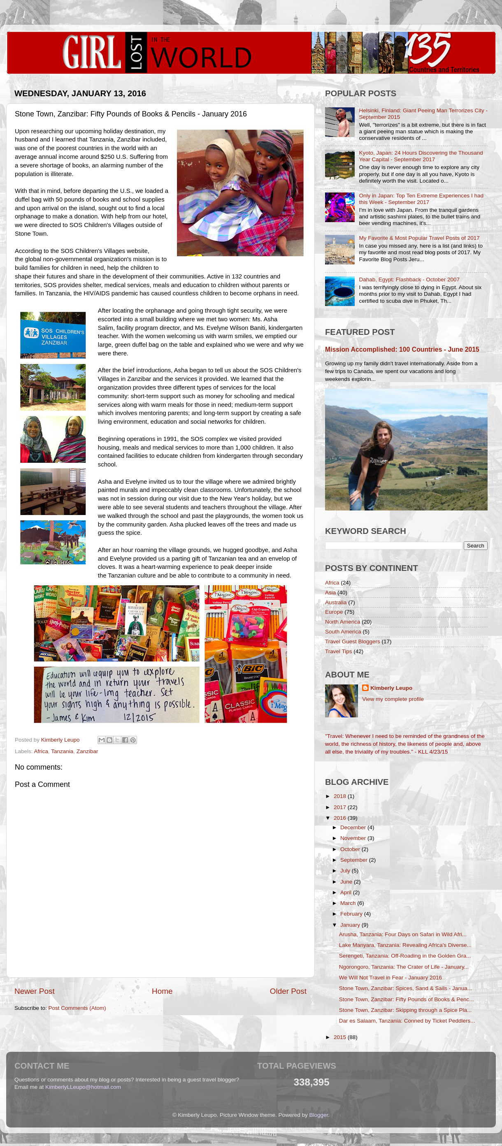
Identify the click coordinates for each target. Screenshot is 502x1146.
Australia (336, 602)
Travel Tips (338, 651)
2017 (341, 807)
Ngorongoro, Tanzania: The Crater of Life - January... (404, 967)
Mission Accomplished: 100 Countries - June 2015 (402, 349)
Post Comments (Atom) (77, 1008)
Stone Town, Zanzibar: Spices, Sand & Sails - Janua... (405, 988)
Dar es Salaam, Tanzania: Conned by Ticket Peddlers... (407, 1021)
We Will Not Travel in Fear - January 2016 (390, 977)
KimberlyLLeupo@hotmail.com (83, 1087)
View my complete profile (393, 699)
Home (162, 991)
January (351, 925)
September (354, 860)
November (353, 838)
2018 (341, 796)
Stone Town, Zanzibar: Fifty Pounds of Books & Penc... (406, 999)
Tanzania (62, 751)
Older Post (288, 991)
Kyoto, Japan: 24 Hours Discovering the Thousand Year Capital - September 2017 (421, 156)
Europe (334, 612)
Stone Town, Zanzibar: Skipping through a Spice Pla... (405, 1010)
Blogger (318, 1115)
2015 (341, 1037)
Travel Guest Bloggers (352, 641)
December (353, 827)
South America (343, 632)
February (352, 914)
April (346, 892)
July (346, 871)
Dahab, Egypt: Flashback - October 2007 (409, 279)
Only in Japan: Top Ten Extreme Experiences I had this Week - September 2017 (421, 199)
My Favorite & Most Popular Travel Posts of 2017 (419, 238)
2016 (341, 818)
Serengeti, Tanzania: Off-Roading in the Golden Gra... (405, 956)
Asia (330, 592)
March (348, 903)
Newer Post (34, 991)
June (347, 882)
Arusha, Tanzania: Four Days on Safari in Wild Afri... (403, 934)
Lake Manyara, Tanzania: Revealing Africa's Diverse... (405, 945)
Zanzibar (87, 751)
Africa (41, 751)
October (351, 849)
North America (342, 622)
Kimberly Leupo (391, 688)
